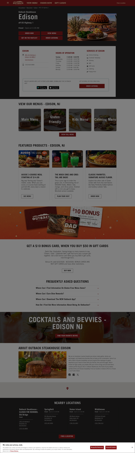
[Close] (132, 449)
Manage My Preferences (97, 448)
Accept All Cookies (111, 448)
